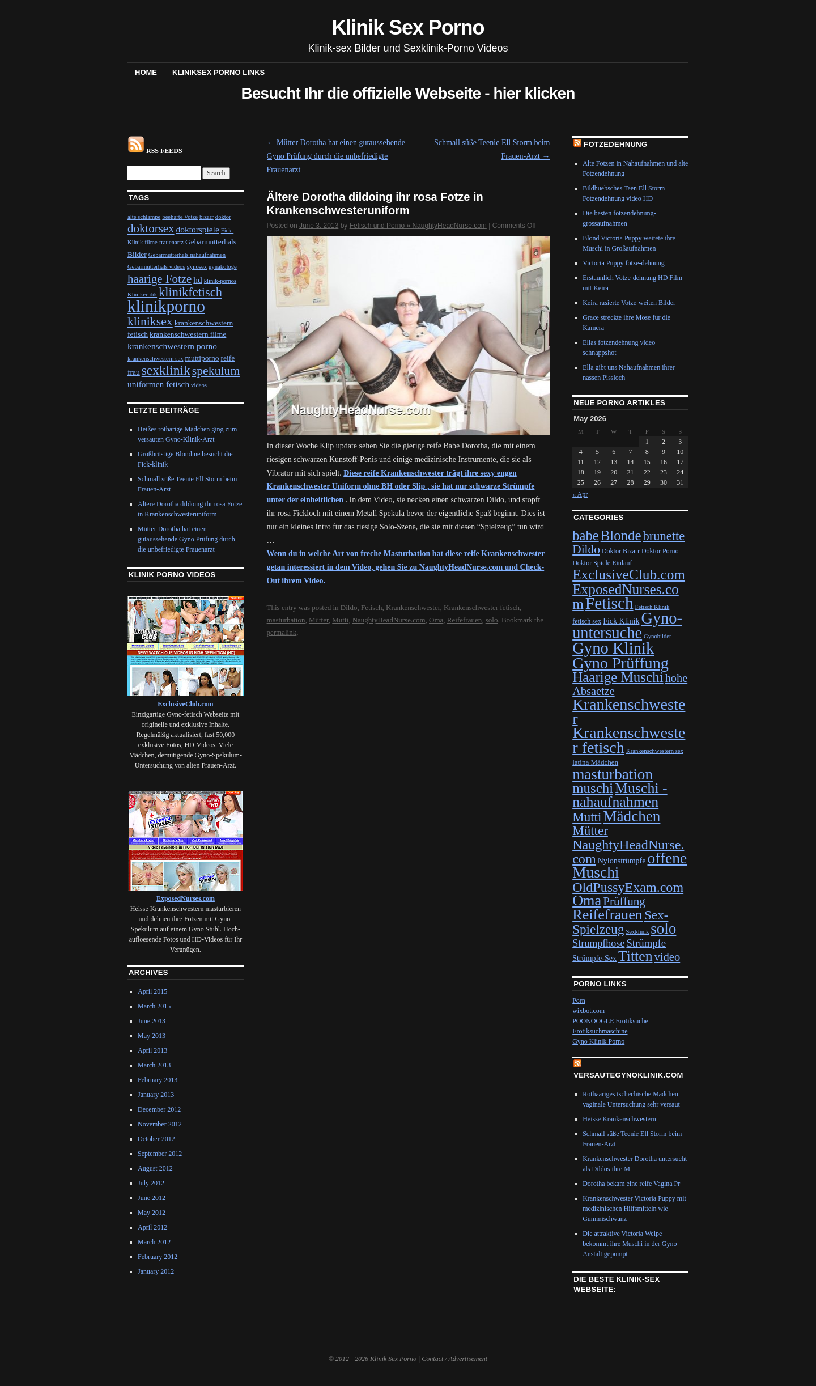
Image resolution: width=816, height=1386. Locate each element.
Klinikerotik (142, 294)
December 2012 (159, 1109)
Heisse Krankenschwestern (619, 1119)
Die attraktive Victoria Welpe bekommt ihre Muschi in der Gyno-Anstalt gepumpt (631, 1244)
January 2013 (156, 1095)
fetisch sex (586, 621)
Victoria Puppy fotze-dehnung (624, 263)
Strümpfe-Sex (594, 958)
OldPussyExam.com (627, 887)
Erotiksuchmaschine (599, 1031)
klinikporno (166, 306)
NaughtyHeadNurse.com (389, 620)
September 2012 (160, 1154)
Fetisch (371, 607)
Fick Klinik (621, 621)
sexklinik (166, 370)
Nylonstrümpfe (622, 861)
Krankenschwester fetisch (482, 607)
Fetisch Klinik (652, 607)
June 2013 (151, 1021)
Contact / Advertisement (454, 1359)
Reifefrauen (464, 620)
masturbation (286, 620)
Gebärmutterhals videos (156, 267)
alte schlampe (144, 217)
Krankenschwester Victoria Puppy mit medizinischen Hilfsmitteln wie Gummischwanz (634, 1208)
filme (151, 242)
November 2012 (160, 1124)
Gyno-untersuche (627, 625)
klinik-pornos (220, 281)
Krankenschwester (413, 607)
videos (199, 385)
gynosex (197, 267)
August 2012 (155, 1168)
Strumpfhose (598, 943)
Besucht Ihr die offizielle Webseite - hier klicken (408, 93)
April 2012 (152, 1227)
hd (197, 280)
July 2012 (151, 1183)
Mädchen (631, 816)
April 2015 (152, 991)
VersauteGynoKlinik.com (628, 1075)
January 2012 (156, 1271)
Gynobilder (658, 636)
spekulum (216, 371)
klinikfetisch (190, 292)
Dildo (349, 607)
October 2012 (156, 1139)
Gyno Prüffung (620, 663)
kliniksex (150, 321)
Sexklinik (637, 932)
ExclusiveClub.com (628, 574)
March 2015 (154, 1006)
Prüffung (624, 901)
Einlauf (622, 563)
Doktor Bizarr (621, 551)
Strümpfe (646, 943)
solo (492, 620)
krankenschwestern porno (172, 346)
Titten (635, 956)
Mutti (340, 620)
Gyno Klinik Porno (598, 1041)
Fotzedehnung (615, 144)
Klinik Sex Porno (408, 27)
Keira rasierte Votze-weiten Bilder (629, 303)
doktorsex (151, 228)
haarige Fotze (160, 279)
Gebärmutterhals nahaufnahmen (187, 255)
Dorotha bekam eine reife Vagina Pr (631, 1184)
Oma (436, 620)
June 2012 (151, 1198)
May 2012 (151, 1213)
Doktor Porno (660, 551)
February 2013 (157, 1080)
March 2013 (154, 1065)
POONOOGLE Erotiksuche (610, 1021)
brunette (664, 536)
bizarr (206, 217)
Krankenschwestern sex (654, 751)
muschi (592, 788)
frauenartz (171, 242)
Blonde (621, 535)
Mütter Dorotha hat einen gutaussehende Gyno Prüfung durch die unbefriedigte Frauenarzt (336, 156)
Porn (578, 1000)
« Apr (580, 494)
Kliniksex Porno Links (218, 72)
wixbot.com (588, 1011)
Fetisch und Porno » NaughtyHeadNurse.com (418, 226)
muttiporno (202, 358)
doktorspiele (197, 229)
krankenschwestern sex (156, 358)
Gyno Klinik (613, 648)
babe (585, 535)
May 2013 (151, 1036)
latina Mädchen (595, 762)
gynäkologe (223, 267)
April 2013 (152, 1050)
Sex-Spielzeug (620, 922)
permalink (282, 632)
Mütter (319, 620)
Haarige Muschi (617, 677)
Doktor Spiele (591, 563)
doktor (223, 217)
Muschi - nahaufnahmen (619, 795)
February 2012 (157, 1257)
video (667, 957)
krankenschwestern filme (188, 334)
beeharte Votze (180, 217)
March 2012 (154, 1242)
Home (146, 72)
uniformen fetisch (158, 384)
